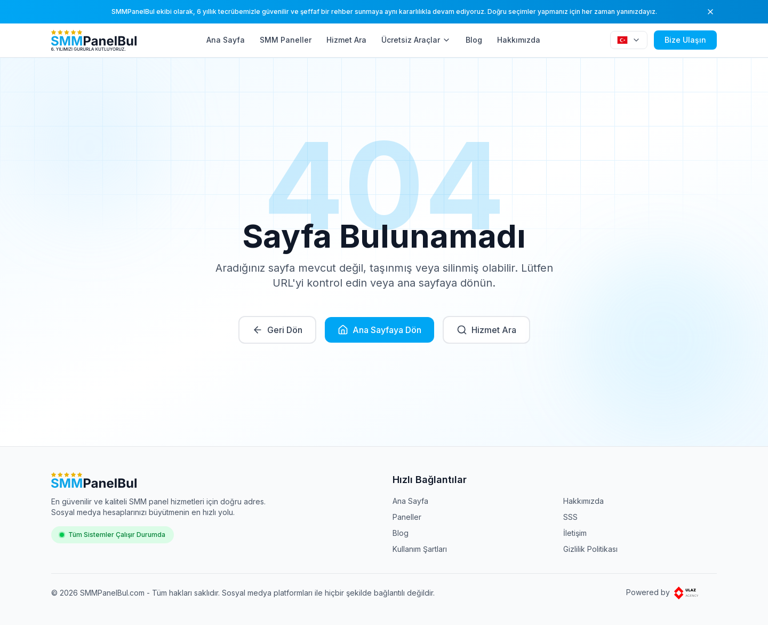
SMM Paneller (285, 39)
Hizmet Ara (346, 39)
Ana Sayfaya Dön (379, 330)
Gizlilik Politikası (590, 548)
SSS (570, 516)
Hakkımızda (518, 39)
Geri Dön (277, 330)
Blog (474, 39)
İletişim (575, 532)
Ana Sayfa (225, 39)
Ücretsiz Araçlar (416, 39)
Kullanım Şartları (420, 548)
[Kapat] (710, 11)
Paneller (407, 516)
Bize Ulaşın (685, 39)
